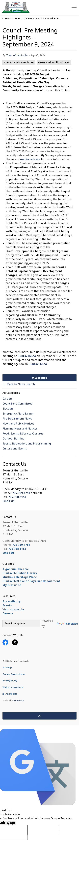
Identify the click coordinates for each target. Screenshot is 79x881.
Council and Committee (19, 62)
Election (7, 408)
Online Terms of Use (13, 674)
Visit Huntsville (13, 609)
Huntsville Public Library (19, 573)
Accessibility (11, 601)
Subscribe (39, 377)
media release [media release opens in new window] (30, 159)
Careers (7, 398)
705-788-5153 (17, 497)
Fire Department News (17, 418)
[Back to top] (39, 716)
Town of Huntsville (17, 55)
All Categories (11, 393)
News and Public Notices (54, 62)
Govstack (18, 700)
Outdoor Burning (13, 438)
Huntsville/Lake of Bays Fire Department (31, 581)
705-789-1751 (21, 493)
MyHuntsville (11, 585)
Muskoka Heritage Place (19, 577)
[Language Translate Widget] (21, 623)
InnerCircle (9, 693)
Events (7, 605)
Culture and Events (14, 448)
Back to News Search (21, 384)
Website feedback (12, 687)
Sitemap (7, 667)
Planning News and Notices (20, 428)
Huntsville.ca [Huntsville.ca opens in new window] (27, 356)
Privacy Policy (9, 680)
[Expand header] (74, 7)
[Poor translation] (11, 823)
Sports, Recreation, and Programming (26, 443)
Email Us (8, 501)
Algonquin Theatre (15, 569)
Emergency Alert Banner (18, 413)
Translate (67, 623)
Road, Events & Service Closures (22, 433)
